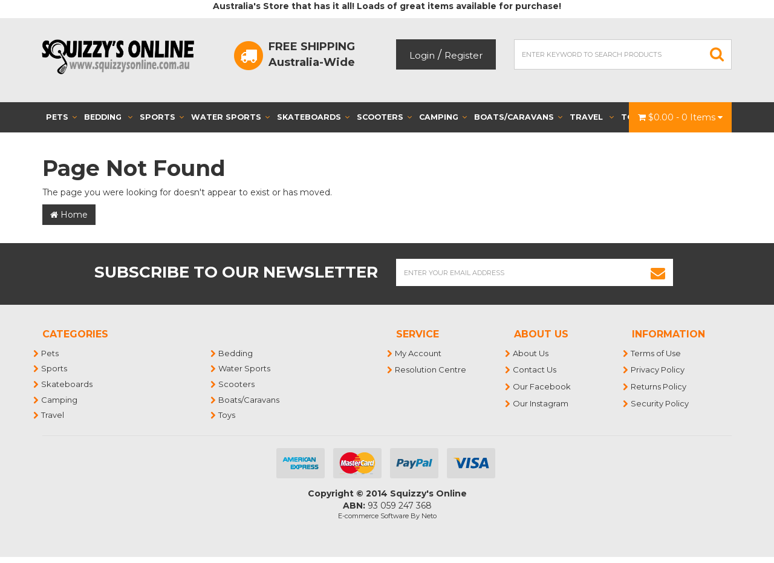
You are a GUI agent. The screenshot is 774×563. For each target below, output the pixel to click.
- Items (680, 117)
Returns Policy (659, 386)
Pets (61, 117)
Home (69, 214)
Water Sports (230, 117)
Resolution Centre (431, 369)
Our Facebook (542, 386)
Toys (227, 415)
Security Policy (660, 403)
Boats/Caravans (518, 117)
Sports (162, 117)
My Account (418, 353)
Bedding (108, 117)
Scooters (384, 117)
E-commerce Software (373, 516)
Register (463, 55)
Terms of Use (656, 353)
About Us (531, 353)
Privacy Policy (658, 369)
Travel (592, 117)
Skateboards (313, 117)
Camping (443, 117)
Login (422, 55)
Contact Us (535, 369)
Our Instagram (541, 403)
